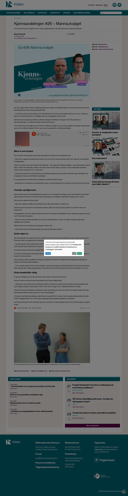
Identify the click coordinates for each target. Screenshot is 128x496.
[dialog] (64, 248)
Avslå (74, 253)
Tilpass (48, 253)
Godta (79, 253)
